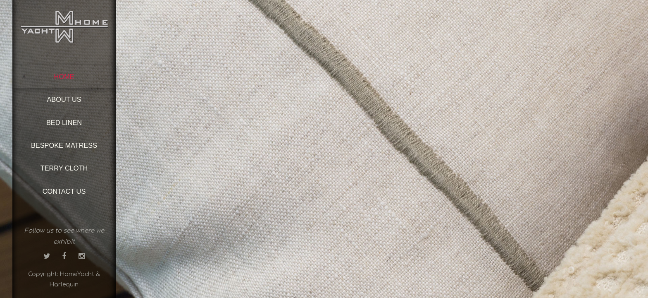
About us (64, 99)
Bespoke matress (64, 145)
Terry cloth (64, 168)
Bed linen (64, 122)
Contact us (64, 191)
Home (64, 76)
